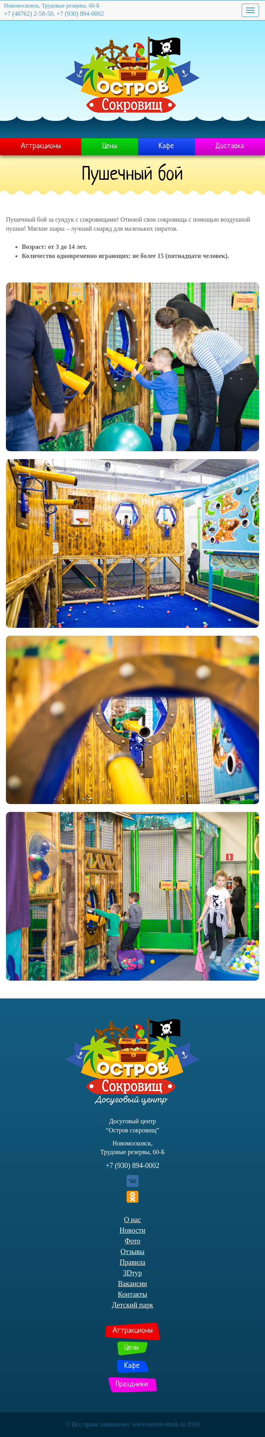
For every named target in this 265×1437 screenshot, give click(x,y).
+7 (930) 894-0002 (132, 1166)
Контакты (132, 1294)
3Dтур (132, 1273)
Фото (132, 1241)
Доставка (230, 146)
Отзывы (133, 1252)
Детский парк (132, 1305)
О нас (132, 1220)
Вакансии (132, 1284)
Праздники (132, 1384)
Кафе (166, 146)
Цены (109, 146)
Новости (132, 1230)
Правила (132, 1262)
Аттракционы (41, 146)
